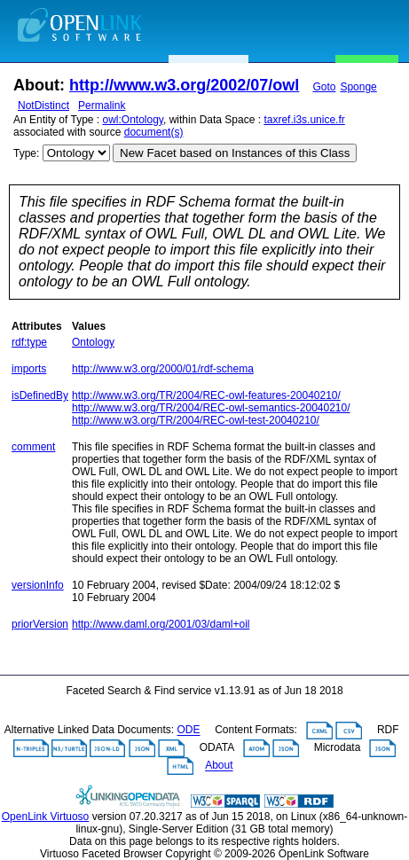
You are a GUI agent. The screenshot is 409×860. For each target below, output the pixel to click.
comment (33, 447)
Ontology (93, 342)
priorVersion (40, 624)
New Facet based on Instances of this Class (235, 153)
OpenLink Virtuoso (46, 816)
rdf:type (29, 342)
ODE (189, 730)
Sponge (358, 87)
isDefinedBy (40, 395)
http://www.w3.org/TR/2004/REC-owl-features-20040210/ (206, 395)
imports (29, 369)
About (218, 766)
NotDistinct (43, 105)
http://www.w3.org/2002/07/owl (184, 85)
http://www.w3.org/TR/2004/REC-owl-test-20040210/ (195, 420)
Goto (323, 87)
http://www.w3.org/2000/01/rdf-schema (163, 369)
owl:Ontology (133, 119)
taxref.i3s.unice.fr (303, 119)
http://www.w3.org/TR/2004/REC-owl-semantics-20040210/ (211, 408)
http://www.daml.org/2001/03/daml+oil (160, 624)
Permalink (101, 105)
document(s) (154, 132)
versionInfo (38, 585)
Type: (26, 153)
